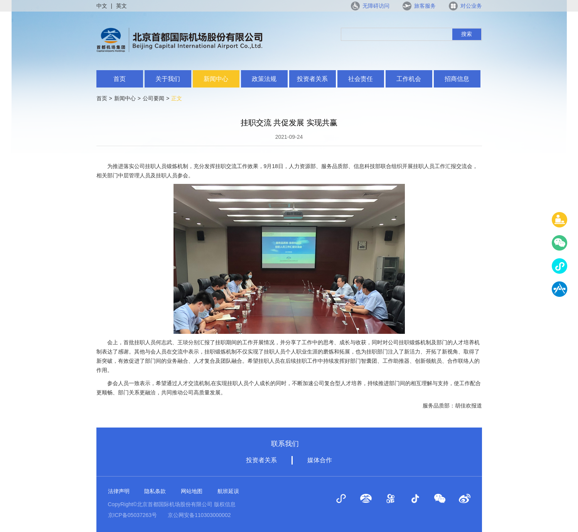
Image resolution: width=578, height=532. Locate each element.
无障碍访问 (375, 6)
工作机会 (408, 79)
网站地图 (191, 491)
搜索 (466, 34)
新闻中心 (216, 79)
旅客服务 (425, 6)
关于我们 (167, 79)
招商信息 (457, 79)
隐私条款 (155, 491)
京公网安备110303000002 (199, 515)
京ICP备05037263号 (132, 515)
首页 (119, 79)
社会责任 (360, 79)
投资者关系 (312, 79)
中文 (101, 6)
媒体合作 (319, 460)
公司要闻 (153, 98)
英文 (121, 6)
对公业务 (471, 6)
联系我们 (285, 444)
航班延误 (228, 491)
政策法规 (264, 79)
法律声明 (119, 491)
